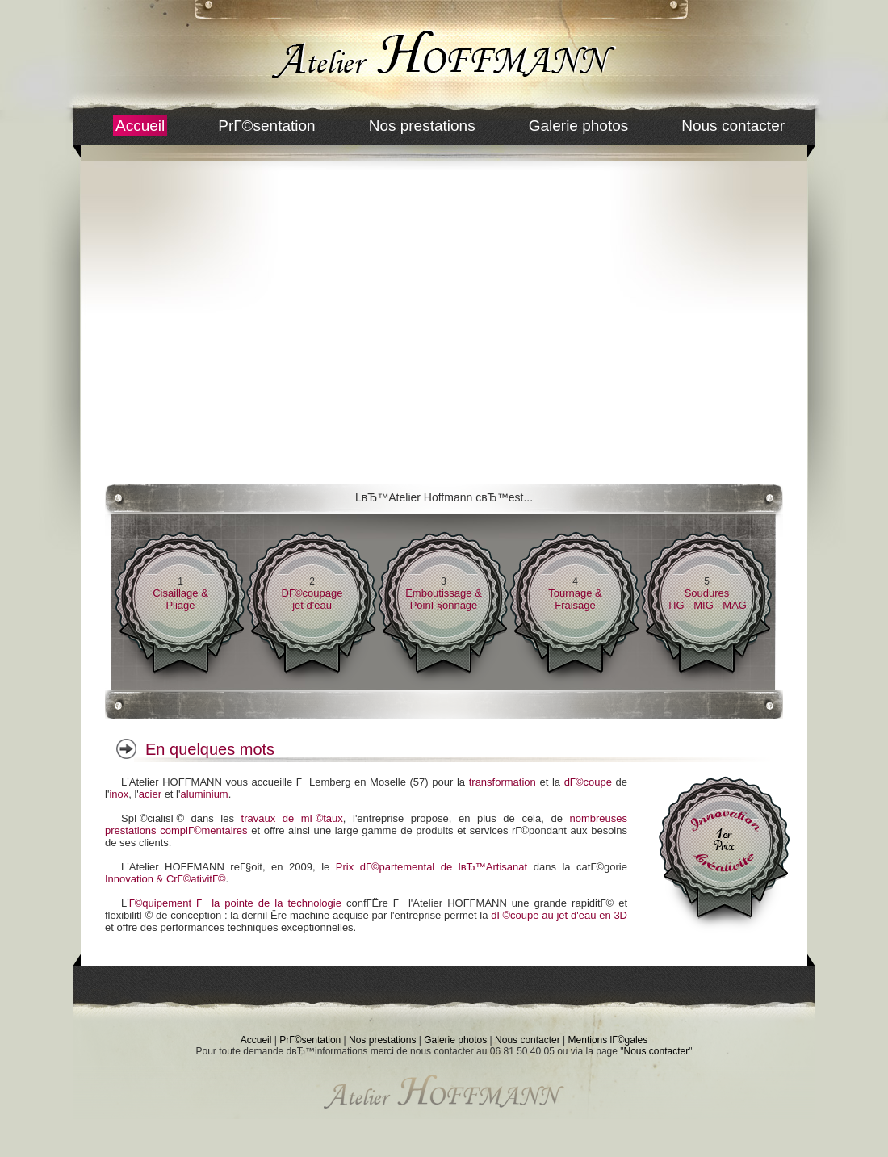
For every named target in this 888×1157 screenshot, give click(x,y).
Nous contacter (733, 125)
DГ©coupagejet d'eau (312, 599)
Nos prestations (422, 125)
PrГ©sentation (266, 125)
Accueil (140, 125)
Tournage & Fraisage (575, 599)
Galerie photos (579, 125)
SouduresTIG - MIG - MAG (707, 599)
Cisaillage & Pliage (180, 599)
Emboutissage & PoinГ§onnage (443, 599)
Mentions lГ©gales (608, 1040)
